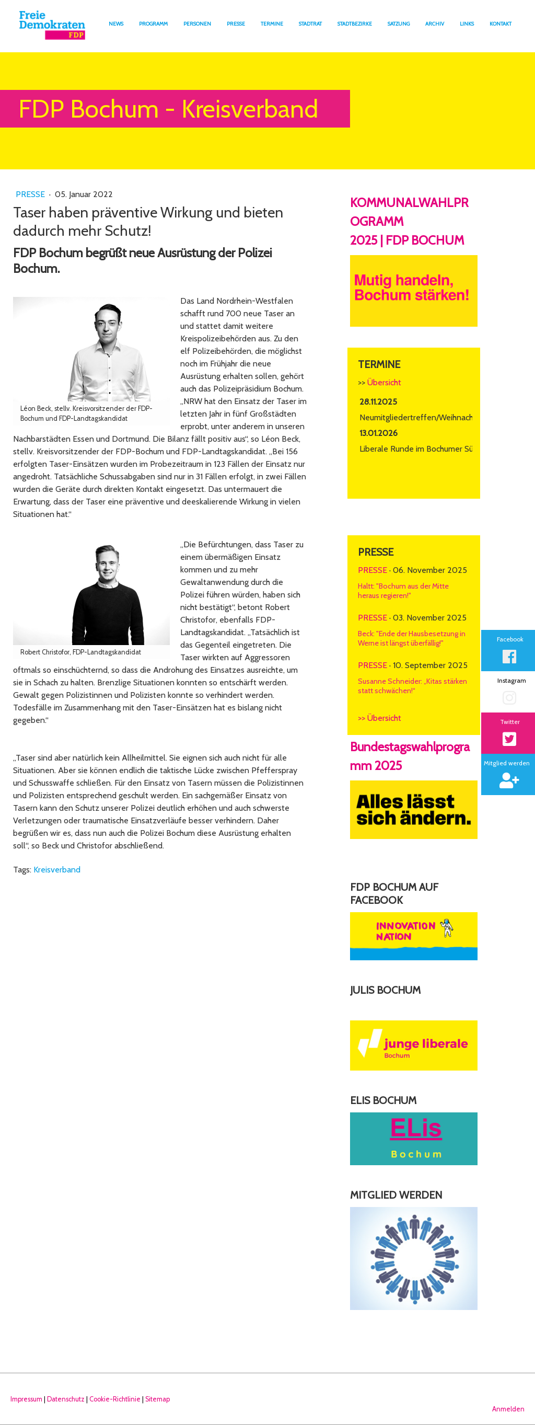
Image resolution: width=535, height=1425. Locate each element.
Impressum (26, 1399)
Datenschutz (66, 1399)
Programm (153, 23)
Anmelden (508, 1409)
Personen (197, 23)
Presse (236, 23)
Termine (272, 23)
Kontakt (500, 23)
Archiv (434, 23)
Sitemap (157, 1399)
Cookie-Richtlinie (115, 1399)
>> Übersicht (379, 718)
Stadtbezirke (355, 23)
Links (467, 23)
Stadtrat (310, 23)
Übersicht (384, 382)
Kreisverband (56, 870)
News (116, 23)
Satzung (399, 23)
